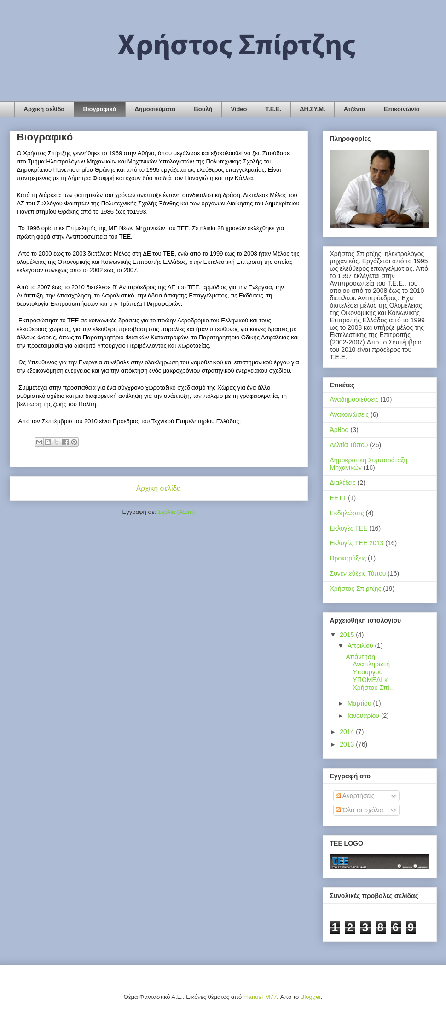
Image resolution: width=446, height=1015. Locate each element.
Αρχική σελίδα (44, 108)
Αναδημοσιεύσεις (354, 399)
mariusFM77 (260, 996)
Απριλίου (361, 645)
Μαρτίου (360, 703)
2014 (348, 731)
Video (239, 108)
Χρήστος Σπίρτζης (356, 588)
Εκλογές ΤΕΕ (349, 528)
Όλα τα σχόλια (359, 810)
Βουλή (203, 108)
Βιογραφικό (99, 108)
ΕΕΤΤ (338, 498)
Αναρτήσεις (355, 795)
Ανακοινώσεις (349, 414)
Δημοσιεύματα (154, 108)
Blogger (311, 996)
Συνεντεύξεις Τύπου (358, 573)
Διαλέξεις (343, 482)
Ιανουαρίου (364, 715)
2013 (348, 744)
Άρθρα (339, 429)
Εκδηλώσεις (347, 513)
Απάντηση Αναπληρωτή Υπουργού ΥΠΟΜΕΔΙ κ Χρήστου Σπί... (370, 672)
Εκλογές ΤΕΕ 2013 (357, 543)
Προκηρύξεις (348, 558)
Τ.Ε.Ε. (274, 108)
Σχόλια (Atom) (176, 511)
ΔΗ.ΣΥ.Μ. (312, 108)
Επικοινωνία (402, 108)
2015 (348, 634)
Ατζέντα (354, 108)
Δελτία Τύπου (349, 445)
